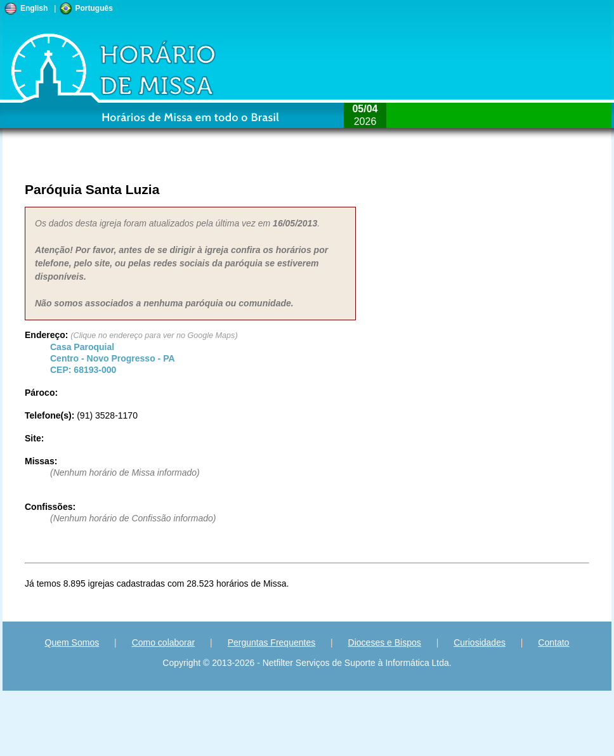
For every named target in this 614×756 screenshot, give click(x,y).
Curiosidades (480, 642)
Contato (553, 642)
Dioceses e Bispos (384, 642)
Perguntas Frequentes (272, 642)
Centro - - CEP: (112, 358)
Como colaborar (163, 642)
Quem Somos (72, 642)
